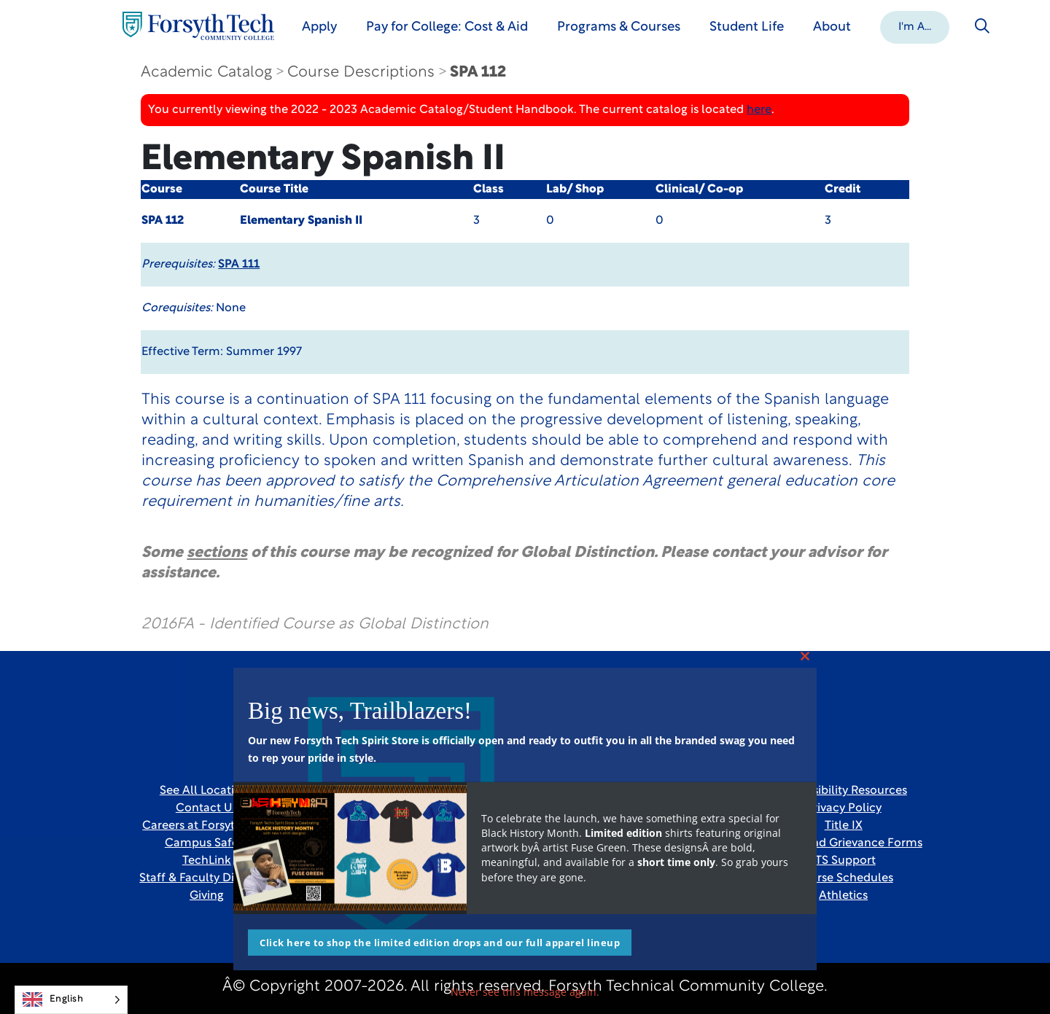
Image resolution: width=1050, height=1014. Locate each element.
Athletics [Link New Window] (843, 896)
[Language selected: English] (71, 1000)
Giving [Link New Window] (207, 896)
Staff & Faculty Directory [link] (206, 878)
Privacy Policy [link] (844, 808)
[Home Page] (199, 26)
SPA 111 (239, 264)
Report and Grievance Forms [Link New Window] (843, 843)
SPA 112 (478, 72)
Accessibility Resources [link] (843, 791)
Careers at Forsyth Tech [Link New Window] (206, 826)
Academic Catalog (206, 72)
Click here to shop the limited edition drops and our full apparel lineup (440, 942)
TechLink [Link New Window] (206, 861)
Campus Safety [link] (207, 843)
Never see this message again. (525, 992)
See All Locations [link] (207, 791)
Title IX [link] (844, 826)
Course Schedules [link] (843, 878)
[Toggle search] (983, 26)
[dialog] (1006, 970)
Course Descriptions (361, 72)
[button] (915, 26)
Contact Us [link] (207, 808)
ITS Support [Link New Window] (844, 861)
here (759, 110)
